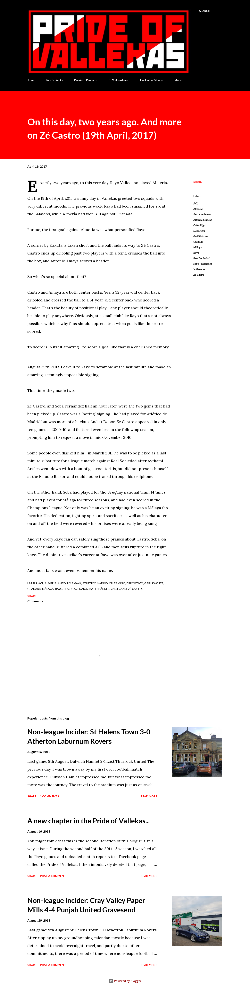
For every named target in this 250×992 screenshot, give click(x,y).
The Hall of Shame (151, 80)
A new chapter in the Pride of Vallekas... (88, 820)
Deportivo (199, 230)
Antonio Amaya (202, 214)
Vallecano (199, 269)
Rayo (196, 252)
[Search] (204, 11)
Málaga (197, 247)
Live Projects (54, 80)
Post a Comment (53, 876)
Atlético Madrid (202, 219)
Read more (149, 796)
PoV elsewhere (118, 80)
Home (30, 80)
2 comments (49, 796)
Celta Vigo (199, 225)
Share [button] (197, 181)
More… (179, 80)
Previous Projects (85, 80)
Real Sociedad (201, 258)
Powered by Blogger (125, 981)
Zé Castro (198, 274)
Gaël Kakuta (200, 236)
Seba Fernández (202, 263)
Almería (198, 208)
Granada (198, 241)
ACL (195, 203)
